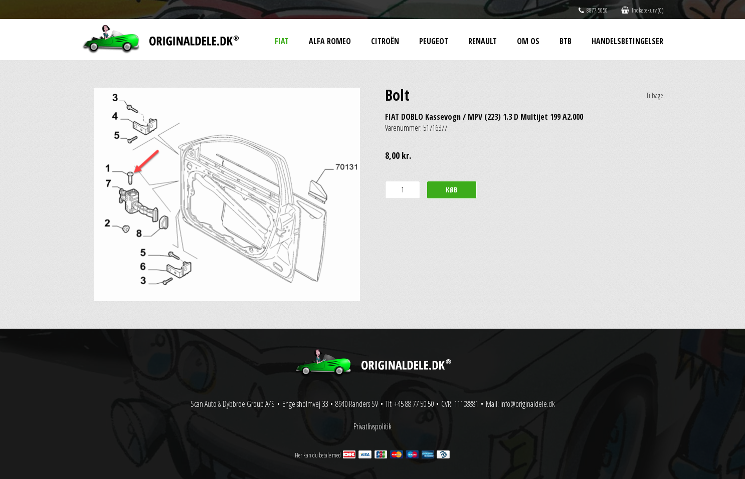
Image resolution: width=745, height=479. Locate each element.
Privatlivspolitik (372, 426)
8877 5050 (593, 10)
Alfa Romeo (330, 41)
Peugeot (433, 41)
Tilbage (654, 95)
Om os (528, 41)
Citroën (385, 41)
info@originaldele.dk (527, 403)
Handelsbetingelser (627, 41)
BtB (566, 41)
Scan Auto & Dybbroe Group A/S (233, 403)
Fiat (282, 41)
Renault (482, 41)
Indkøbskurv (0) (642, 10)
